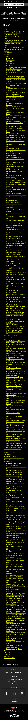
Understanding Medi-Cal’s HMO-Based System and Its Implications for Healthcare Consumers (14, 33)
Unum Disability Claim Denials (14, 222)
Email (12, 1)
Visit (16, 1)
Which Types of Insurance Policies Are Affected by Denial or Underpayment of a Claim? (15, 440)
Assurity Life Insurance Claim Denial (16, 229)
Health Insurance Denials (13, 319)
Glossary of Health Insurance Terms (16, 503)
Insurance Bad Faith (9, 452)
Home (5, 1)
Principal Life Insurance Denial (14, 126)
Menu (23, 1)
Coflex (8, 334)
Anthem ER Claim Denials (13, 224)
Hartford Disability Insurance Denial (16, 272)
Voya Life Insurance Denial (13, 193)
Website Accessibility (9, 658)
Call (8, 1)
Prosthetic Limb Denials (12, 240)
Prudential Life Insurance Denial (15, 135)
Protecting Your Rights (10, 337)
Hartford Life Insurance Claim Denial (16, 278)
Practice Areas (8, 65)
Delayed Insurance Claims (13, 231)
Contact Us (7, 652)
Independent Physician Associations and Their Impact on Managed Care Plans (16, 522)
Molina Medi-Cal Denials (13, 71)
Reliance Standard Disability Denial (16, 195)
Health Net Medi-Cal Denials (14, 69)
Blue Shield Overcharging (13, 310)
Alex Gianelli (9, 56)
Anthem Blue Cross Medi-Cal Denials (16, 67)
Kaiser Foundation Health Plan (14, 308)
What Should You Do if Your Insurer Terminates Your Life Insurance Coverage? (16, 422)
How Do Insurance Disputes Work (15, 371)
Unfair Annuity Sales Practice (14, 330)
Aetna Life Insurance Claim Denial (15, 78)
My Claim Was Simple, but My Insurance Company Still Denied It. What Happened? (15, 380)
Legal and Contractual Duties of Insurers (15, 47)
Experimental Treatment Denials (15, 243)
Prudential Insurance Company (14, 301)
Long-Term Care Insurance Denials (15, 326)
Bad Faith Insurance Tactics (13, 470)
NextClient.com (21, 711)
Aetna (8, 303)
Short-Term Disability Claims (14, 204)
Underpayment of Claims (11, 456)
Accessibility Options (14, 7)
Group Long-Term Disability (14, 254)
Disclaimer (7, 656)
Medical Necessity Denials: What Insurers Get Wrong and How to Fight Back (15, 542)
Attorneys (6, 54)
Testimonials (7, 454)
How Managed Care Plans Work (15, 506)
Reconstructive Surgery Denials (15, 328)
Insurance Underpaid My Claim (14, 377)
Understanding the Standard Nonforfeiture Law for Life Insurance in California (16, 629)
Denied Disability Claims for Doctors (14, 458)
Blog (5, 651)
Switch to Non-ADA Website (14, 4)
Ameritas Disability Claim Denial (15, 220)
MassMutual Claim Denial (13, 134)
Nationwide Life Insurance (13, 116)
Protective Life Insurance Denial (15, 128)
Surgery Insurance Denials (13, 252)
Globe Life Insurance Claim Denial (15, 251)
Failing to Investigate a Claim (14, 501)
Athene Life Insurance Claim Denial (16, 83)
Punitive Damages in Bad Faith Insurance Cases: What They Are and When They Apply (16, 580)
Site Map (14, 700)
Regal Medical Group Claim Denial (15, 137)
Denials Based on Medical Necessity (16, 242)
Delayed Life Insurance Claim (14, 238)
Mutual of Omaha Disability (13, 157)
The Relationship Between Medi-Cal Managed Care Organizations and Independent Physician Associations (16, 611)
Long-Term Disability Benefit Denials (16, 312)
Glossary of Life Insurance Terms (15, 505)
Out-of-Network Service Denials (15, 553)
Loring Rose (9, 58)
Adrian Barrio (10, 63)
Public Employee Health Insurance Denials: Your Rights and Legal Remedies (15, 566)
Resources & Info (8, 461)
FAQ (5, 339)
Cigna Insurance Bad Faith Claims (15, 306)
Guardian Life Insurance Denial (14, 98)
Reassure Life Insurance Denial (12, 460)
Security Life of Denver (12, 148)
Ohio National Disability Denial (14, 170)
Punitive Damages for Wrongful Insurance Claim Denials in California (15, 571)
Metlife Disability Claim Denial (14, 139)
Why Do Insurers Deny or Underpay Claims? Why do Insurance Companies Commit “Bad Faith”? (16, 445)
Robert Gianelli (10, 60)
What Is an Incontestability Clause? (15, 400)
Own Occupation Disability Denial (15, 180)
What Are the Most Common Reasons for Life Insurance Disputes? (14, 389)
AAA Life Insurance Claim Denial (15, 76)
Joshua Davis (9, 62)
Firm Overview (8, 53)
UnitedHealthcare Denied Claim (15, 314)
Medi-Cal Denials (11, 249)
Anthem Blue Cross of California (15, 321)
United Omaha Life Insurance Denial (16, 182)
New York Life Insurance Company (15, 297)
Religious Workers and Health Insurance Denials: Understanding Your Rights (15, 586)
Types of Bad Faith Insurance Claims (16, 179)
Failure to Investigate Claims (14, 236)
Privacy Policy (7, 654)
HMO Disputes (10, 323)
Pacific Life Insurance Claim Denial (15, 121)
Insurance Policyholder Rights (14, 316)
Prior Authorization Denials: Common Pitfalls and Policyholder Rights (15, 560)
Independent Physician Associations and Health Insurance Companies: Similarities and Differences (16, 517)
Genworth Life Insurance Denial (15, 96)
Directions (14, 683)
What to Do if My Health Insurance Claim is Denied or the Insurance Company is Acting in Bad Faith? (15, 427)
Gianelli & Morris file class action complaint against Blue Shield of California (15, 268)
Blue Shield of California (12, 305)
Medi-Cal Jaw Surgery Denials (14, 649)
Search (19, 1)
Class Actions (10, 317)
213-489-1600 (14, 20)
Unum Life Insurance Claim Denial (15, 188)
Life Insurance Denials (12, 325)
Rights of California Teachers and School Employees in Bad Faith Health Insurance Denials (15, 598)
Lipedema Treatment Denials (14, 332)
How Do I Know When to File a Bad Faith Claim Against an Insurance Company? (15, 364)
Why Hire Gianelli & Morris (11, 335)
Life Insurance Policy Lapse (13, 107)
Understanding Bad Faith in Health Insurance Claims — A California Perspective (15, 620)
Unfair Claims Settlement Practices (15, 633)
